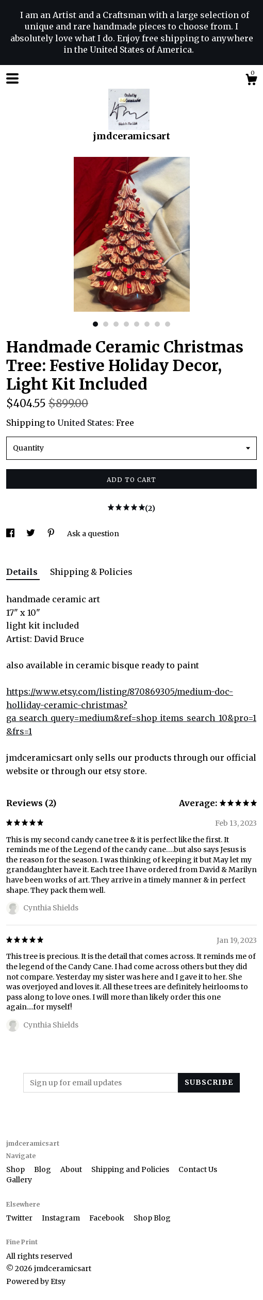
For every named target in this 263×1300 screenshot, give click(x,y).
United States (84, 423)
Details (23, 572)
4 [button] (126, 324)
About (72, 1169)
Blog (43, 1169)
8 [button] (167, 324)
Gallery (19, 1179)
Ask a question (93, 533)
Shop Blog (152, 1218)
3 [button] (116, 324)
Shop (16, 1169)
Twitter (20, 1218)
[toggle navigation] (12, 78)
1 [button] (95, 324)
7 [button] (157, 324)
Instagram (61, 1218)
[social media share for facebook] (11, 533)
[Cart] (251, 81)
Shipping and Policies (131, 1169)
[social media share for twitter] (31, 533)
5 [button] (136, 324)
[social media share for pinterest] (52, 533)
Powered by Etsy (35, 1281)
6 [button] (147, 324)
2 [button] (105, 324)
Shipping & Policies (91, 572)
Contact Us (197, 1169)
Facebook (107, 1218)
